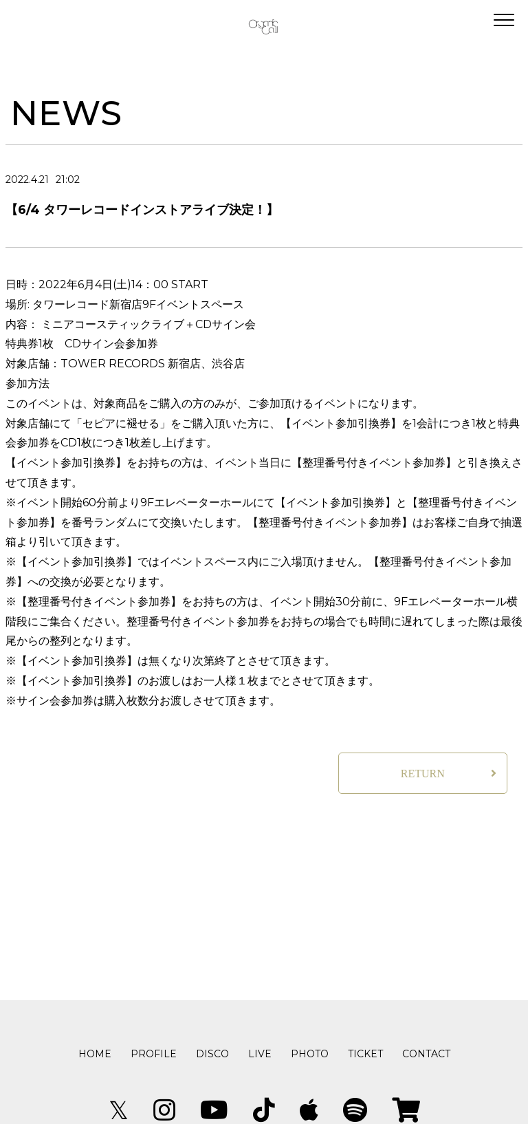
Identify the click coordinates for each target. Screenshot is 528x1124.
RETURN (423, 773)
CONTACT (426, 1054)
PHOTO (310, 1054)
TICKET (365, 1054)
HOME (94, 1054)
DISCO (212, 1054)
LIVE (260, 1054)
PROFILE (154, 1054)
